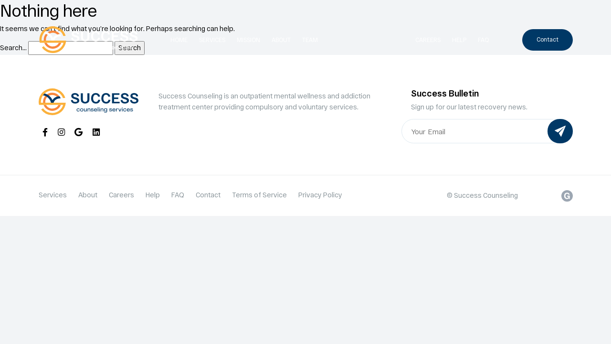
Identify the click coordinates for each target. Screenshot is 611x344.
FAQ (483, 39)
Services (212, 39)
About (281, 39)
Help (459, 39)
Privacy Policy (320, 195)
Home (179, 39)
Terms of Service (259, 195)
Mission (248, 39)
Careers (428, 39)
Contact (547, 39)
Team (310, 39)
